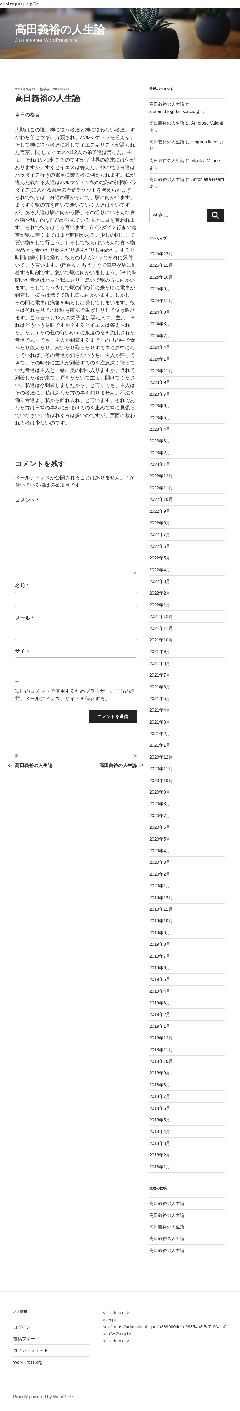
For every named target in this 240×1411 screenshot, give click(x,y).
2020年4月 (159, 850)
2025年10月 (161, 277)
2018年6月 (159, 1108)
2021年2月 (159, 733)
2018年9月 (159, 1072)
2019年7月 (159, 956)
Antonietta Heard (207, 179)
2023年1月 (159, 464)
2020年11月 (161, 768)
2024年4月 (159, 347)
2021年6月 (159, 686)
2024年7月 (159, 335)
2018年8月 (159, 1084)
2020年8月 (159, 803)
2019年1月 (159, 1026)
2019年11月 (161, 909)
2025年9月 (159, 288)
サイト (22, 651)
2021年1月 (159, 745)
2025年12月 (161, 253)
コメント (26, 500)
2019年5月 (159, 979)
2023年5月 (159, 417)
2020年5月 (159, 839)
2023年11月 (161, 370)
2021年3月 (159, 721)
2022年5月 (159, 557)
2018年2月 (159, 1154)
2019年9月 (159, 932)
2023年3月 (159, 440)
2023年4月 (159, 429)
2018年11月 (161, 1049)
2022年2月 (159, 592)
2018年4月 (159, 1131)
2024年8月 (159, 323)
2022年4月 (159, 569)
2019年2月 (159, 1014)
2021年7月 (159, 674)
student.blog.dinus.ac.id (172, 111)
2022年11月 (161, 487)
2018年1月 (159, 1166)
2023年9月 (159, 382)
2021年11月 (161, 628)
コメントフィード (30, 1350)
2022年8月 (159, 522)
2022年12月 (161, 475)
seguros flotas (204, 141)
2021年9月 (159, 651)
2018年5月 (159, 1119)
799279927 (60, 89)
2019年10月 (161, 920)
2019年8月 (159, 944)
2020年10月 (161, 780)
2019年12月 (161, 897)
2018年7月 (159, 1096)
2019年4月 (159, 991)
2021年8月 (159, 663)
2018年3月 (159, 1143)
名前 (21, 585)
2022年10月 (161, 499)
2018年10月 (161, 1061)
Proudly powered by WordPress (44, 1396)
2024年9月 (159, 312)
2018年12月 (161, 1037)
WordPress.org (27, 1362)
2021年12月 (161, 616)
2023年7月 (159, 394)
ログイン (22, 1327)
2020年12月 (161, 757)
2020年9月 (159, 792)
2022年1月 (159, 604)
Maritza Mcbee (205, 160)
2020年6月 (159, 827)
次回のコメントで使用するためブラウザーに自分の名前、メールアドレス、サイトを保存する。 (75, 694)
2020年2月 (159, 874)
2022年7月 (159, 534)
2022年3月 (159, 581)
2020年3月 (159, 862)
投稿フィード (26, 1338)
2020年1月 (159, 885)
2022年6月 (159, 546)
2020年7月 (159, 815)
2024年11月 (161, 300)
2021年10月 (161, 639)
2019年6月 (159, 967)
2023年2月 (159, 452)
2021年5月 (159, 698)
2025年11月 (161, 265)
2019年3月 (159, 1002)
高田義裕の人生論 (60, 29)
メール (24, 618)
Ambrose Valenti (207, 123)
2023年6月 (159, 405)
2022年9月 (159, 511)
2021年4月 (159, 710)
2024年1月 (159, 359)
